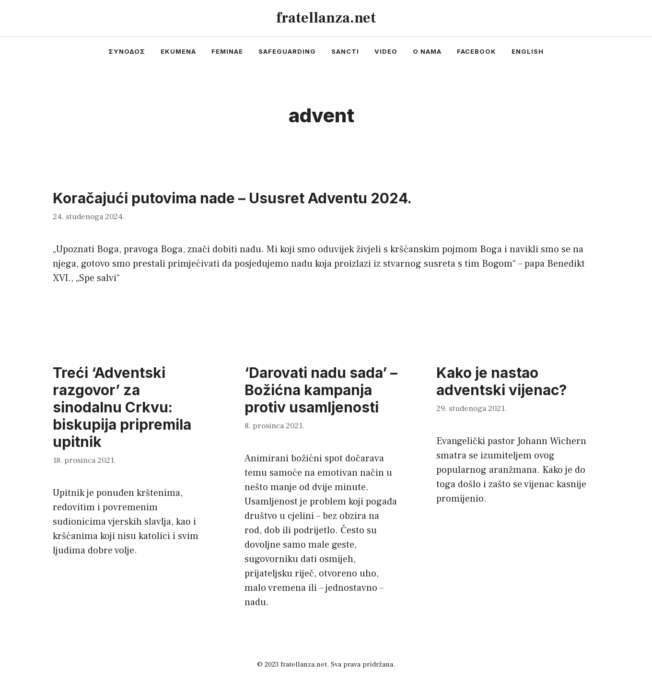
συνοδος (126, 51)
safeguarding (287, 51)
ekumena (178, 51)
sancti (345, 51)
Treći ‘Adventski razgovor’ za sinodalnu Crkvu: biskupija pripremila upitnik (122, 407)
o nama (427, 51)
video (385, 51)
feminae (227, 51)
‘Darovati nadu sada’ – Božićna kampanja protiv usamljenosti (320, 390)
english (528, 51)
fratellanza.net (326, 18)
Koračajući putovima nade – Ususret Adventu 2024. (232, 198)
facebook (476, 51)
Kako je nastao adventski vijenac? (501, 381)
